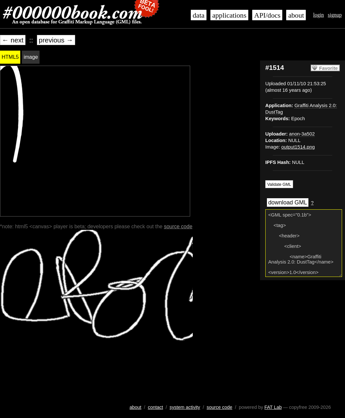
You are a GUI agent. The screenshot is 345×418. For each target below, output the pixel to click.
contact (155, 407)
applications (229, 15)
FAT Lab (273, 407)
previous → (56, 40)
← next (13, 40)
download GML (287, 202)
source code (178, 226)
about (296, 15)
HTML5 (10, 57)
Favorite (328, 68)
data (199, 15)
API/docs (267, 15)
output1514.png (298, 147)
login (318, 15)
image (31, 57)
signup (335, 15)
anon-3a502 (302, 134)
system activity (185, 407)
